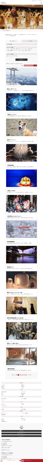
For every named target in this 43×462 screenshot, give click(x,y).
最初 (12, 374)
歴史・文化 (17, 48)
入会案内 (5, 447)
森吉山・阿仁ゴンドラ (11, 89)
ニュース (2, 418)
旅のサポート (23, 418)
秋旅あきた (23, 386)
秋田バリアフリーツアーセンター (6, 450)
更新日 (25, 65)
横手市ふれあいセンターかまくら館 (14, 292)
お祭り (2, 394)
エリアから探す (9, 44)
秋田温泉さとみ (10, 267)
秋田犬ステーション (11, 139)
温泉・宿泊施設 (10, 50)
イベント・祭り (24, 48)
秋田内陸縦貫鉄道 (11, 241)
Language (40, 0)
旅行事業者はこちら (4, 421)
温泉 (2, 393)
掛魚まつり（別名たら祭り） (13, 343)
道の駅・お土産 (27, 50)
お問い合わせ (21, 430)
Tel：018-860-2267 (4, 443)
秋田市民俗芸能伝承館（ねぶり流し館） (15, 318)
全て (8, 48)
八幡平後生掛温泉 (11, 368)
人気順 (35, 65)
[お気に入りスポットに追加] (35, 69)
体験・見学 (29, 48)
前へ (14, 374)
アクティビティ (23, 391)
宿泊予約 (2, 409)
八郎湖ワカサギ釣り (11, 190)
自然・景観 (12, 48)
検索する (21, 59)
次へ (28, 374)
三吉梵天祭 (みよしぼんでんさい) (14, 216)
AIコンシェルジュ (4, 405)
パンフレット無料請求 (24, 413)
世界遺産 (22, 394)
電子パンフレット (4, 413)
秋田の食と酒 (23, 393)
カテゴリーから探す (10, 47)
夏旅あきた (3, 386)
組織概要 (2, 447)
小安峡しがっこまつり (11, 114)
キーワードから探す (10, 54)
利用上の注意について (21, 433)
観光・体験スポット (4, 398)
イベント (2, 400)
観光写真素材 (3, 414)
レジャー (15, 50)
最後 (30, 374)
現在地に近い (30, 65)
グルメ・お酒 (20, 50)
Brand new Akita (3, 391)
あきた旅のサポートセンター (5, 449)
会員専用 (8, 447)
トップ (2, 30)
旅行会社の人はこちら (35, 0)
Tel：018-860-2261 (4, 456)
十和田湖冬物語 (10, 165)
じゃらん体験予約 (24, 398)
